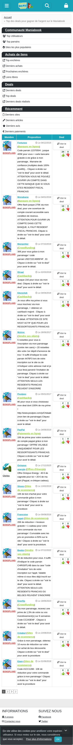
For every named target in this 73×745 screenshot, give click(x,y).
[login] (66, 5)
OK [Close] (58, 739)
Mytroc (21, 332)
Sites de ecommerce (36, 518)
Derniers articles (13, 120)
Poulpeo (21, 394)
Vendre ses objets (28, 336)
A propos (7, 717)
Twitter (43, 721)
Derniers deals (12, 90)
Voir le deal (61, 145)
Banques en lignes (28, 146)
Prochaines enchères (15, 71)
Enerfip (21, 601)
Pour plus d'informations (39, 739)
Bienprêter (22, 244)
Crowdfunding (26, 247)
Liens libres (10, 77)
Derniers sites (11, 114)
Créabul (21, 633)
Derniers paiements (14, 131)
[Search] (47, 6)
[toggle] (7, 6)
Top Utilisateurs (13, 36)
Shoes (20, 486)
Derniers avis (11, 125)
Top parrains (11, 41)
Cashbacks (24, 276)
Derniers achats (12, 66)
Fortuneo (22, 142)
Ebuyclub (22, 293)
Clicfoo (6, 476)
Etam (20, 661)
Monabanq (22, 197)
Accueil (8, 17)
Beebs (20, 550)
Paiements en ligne (29, 433)
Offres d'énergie (36, 469)
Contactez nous (11, 721)
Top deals (9, 96)
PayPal (21, 429)
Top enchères (11, 60)
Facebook (45, 717)
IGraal (20, 272)
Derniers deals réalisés (16, 101)
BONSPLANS (9, 153)
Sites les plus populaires (17, 47)
